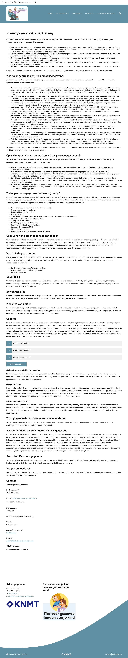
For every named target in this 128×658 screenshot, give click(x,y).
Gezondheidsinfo (105, 14)
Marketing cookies (20, 357)
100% (34, 2)
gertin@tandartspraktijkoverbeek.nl (20, 541)
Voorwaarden (117, 654)
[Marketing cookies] (29, 357)
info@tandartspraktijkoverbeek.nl (24, 498)
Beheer (24, 654)
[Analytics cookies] (30, 350)
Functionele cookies (21, 343)
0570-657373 (13, 594)
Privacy (108, 654)
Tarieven (76, 14)
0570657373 (11, 533)
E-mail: (9, 498)
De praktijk (61, 14)
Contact (89, 14)
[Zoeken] (120, 14)
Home (50, 14)
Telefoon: (9, 502)
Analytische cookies (21, 350)
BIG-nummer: (11, 550)
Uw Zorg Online (14, 654)
